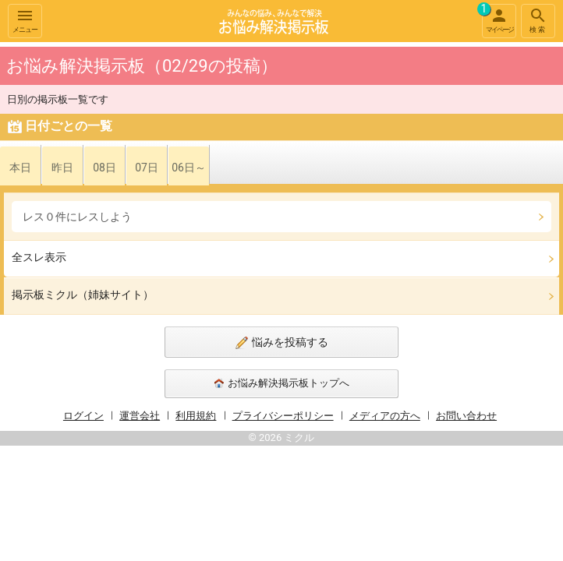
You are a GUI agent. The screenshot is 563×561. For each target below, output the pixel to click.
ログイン (83, 416)
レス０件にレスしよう (77, 216)
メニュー (24, 20)
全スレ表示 (39, 257)
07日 (146, 167)
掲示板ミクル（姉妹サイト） (83, 294)
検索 (538, 20)
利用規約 (195, 416)
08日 (104, 167)
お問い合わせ (466, 416)
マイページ (497, 19)
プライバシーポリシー (283, 416)
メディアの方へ (384, 416)
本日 (20, 167)
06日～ (189, 167)
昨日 (62, 167)
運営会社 (139, 416)
